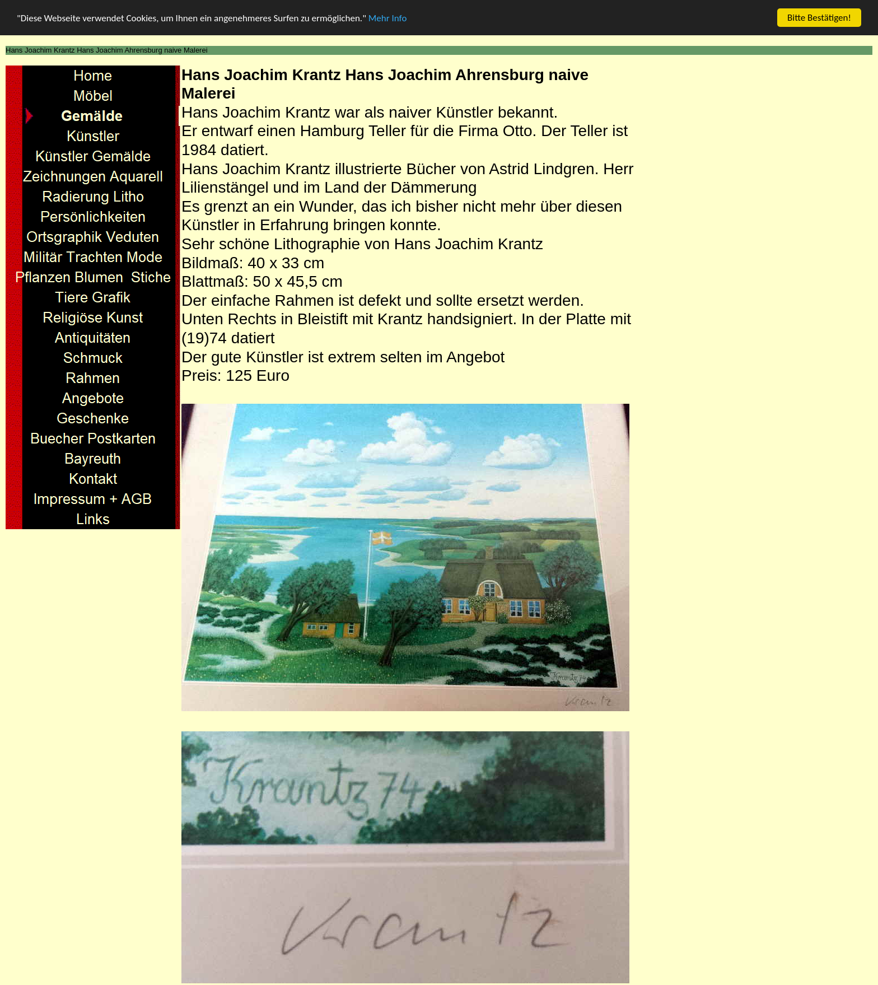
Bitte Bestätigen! (819, 18)
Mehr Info (387, 18)
